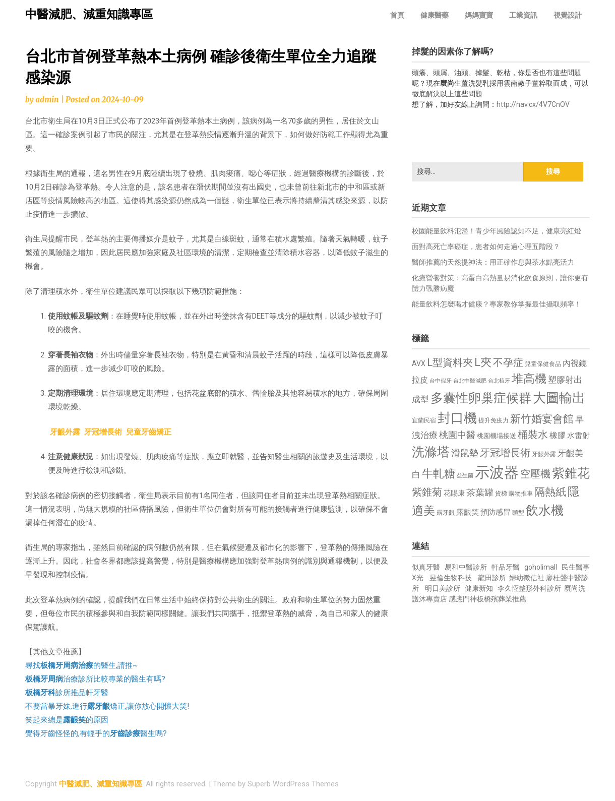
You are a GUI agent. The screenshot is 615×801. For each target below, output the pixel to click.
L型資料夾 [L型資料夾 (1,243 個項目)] (450, 362)
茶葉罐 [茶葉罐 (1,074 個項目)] (480, 492)
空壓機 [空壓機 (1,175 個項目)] (535, 474)
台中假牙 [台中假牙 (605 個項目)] (440, 381)
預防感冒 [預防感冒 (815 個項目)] (495, 512)
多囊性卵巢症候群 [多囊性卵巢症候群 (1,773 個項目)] (480, 398)
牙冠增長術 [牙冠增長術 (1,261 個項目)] (505, 453)
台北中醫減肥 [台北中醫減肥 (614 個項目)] (469, 381)
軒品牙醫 (505, 567)
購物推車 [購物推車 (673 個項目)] (521, 493)
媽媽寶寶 (479, 15)
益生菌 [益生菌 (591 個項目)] (465, 475)
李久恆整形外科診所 (530, 588)
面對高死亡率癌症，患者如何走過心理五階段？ (486, 246)
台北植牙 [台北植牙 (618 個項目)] (499, 381)
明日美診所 (441, 588)
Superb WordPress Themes (293, 783)
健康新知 (479, 588)
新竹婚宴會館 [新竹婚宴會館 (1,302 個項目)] (542, 419)
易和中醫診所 (466, 567)
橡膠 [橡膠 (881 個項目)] (557, 435)
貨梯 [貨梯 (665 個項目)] (501, 493)
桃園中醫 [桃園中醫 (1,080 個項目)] (457, 434)
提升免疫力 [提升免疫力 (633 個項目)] (493, 420)
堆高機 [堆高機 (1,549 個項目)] (529, 379)
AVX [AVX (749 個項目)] (418, 363)
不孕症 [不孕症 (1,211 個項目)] (508, 362)
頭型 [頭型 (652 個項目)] (518, 512)
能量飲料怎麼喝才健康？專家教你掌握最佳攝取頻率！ (496, 304)
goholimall (540, 567)
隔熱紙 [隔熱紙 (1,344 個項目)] (550, 491)
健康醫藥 (434, 15)
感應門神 (463, 599)
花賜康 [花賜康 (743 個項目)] (454, 493)
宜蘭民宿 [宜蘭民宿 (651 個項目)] (424, 420)
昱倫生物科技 (450, 578)
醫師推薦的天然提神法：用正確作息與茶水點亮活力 (493, 262)
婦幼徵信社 (527, 578)
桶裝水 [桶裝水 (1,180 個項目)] (533, 435)
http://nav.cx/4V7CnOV (533, 104)
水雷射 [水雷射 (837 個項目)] (578, 435)
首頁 (397, 15)
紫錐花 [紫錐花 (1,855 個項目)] (571, 472)
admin (46, 99)
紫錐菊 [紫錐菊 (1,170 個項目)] (427, 492)
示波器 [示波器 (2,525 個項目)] (497, 472)
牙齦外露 (65, 432)
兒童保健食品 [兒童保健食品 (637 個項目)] (543, 363)
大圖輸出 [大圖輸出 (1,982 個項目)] (559, 397)
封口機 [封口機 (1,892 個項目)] (457, 417)
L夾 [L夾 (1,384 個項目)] (482, 362)
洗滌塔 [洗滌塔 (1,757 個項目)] (431, 452)
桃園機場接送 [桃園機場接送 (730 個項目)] (496, 436)
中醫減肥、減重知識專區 (89, 14)
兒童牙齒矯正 (148, 432)
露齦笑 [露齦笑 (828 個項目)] (467, 512)
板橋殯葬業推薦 (501, 599)
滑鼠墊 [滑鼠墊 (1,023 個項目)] (464, 453)
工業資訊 (523, 15)
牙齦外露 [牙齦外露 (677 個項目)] (544, 454)
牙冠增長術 (103, 432)
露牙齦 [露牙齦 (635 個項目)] (446, 512)
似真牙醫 (426, 567)
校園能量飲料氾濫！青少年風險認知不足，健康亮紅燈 (496, 231)
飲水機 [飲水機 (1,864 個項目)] (545, 510)
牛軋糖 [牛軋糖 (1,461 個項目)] (438, 473)
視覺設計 (568, 15)
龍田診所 (492, 578)
